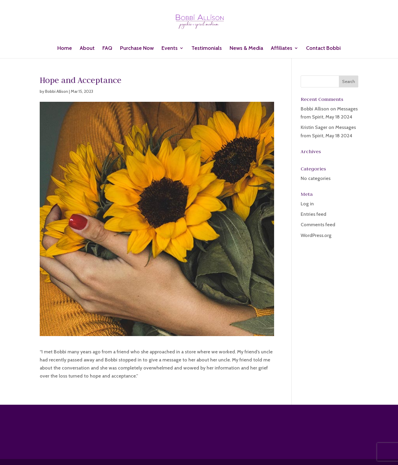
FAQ (107, 48)
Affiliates (281, 48)
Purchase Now (137, 48)
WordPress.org (316, 235)
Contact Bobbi (323, 48)
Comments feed (318, 224)
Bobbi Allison (56, 91)
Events (170, 48)
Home (64, 48)
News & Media (246, 48)
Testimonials (206, 48)
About (87, 48)
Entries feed (313, 214)
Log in (307, 204)
